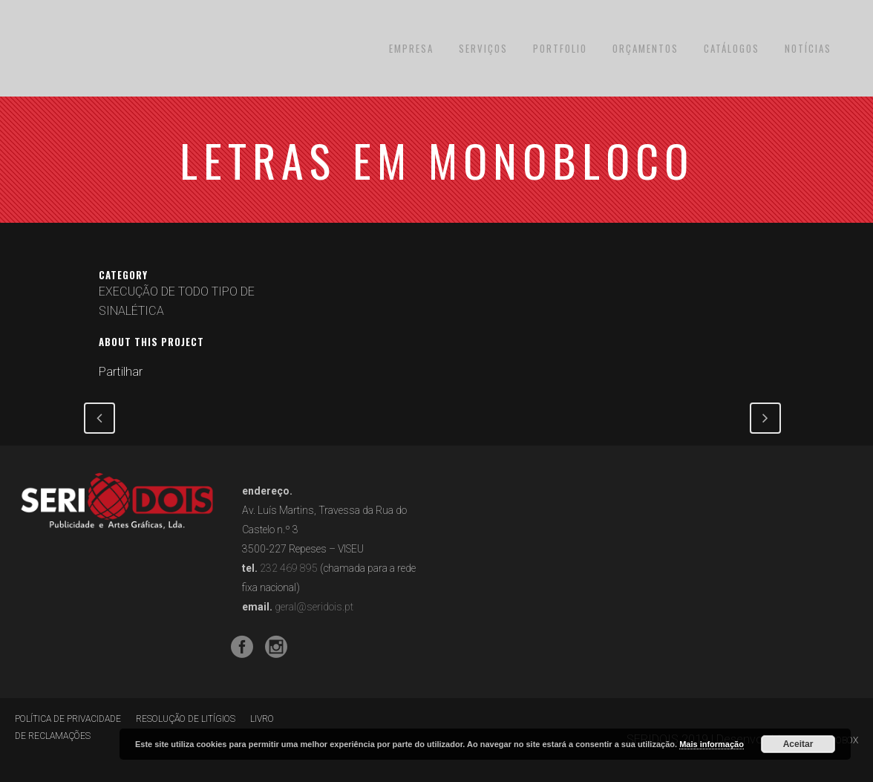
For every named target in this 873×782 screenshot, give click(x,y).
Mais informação (711, 744)
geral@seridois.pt (314, 607)
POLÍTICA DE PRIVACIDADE (68, 719)
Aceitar (798, 744)
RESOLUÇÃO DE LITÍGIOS (185, 719)
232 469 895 (289, 568)
